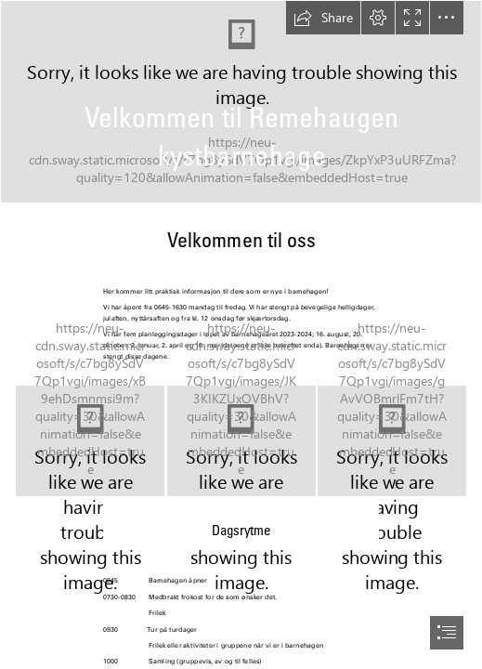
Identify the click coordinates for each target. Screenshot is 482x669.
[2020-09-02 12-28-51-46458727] (241, 101)
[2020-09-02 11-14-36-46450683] (241, 442)
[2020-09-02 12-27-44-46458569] (90, 441)
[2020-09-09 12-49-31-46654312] (391, 441)
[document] (241, 334)
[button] (323, 17)
